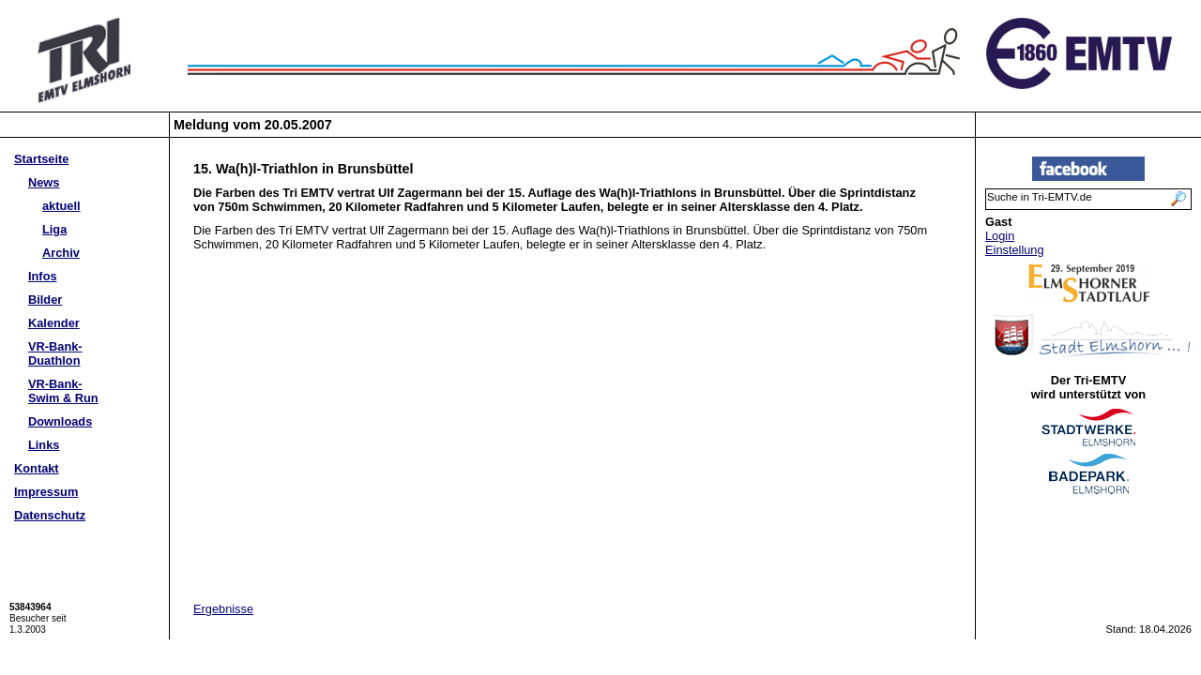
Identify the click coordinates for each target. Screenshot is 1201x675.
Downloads (60, 421)
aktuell (61, 206)
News (43, 182)
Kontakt (36, 468)
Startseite (41, 159)
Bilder (45, 299)
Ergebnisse (223, 609)
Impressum (46, 492)
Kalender (54, 323)
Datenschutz (49, 515)
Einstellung (1014, 250)
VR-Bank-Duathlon (55, 353)
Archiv (61, 253)
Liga (54, 229)
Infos (42, 276)
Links (43, 445)
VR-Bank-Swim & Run (63, 391)
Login (999, 236)
